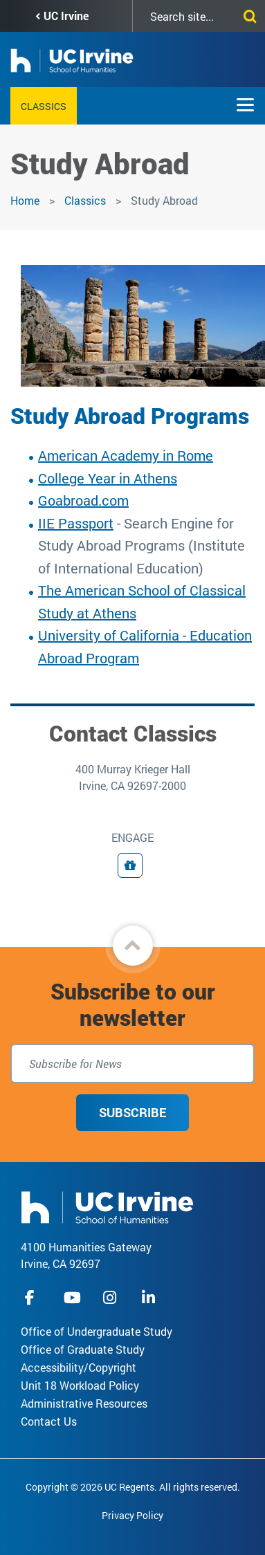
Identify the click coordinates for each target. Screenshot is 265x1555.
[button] (133, 946)
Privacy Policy (132, 1515)
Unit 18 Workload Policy (80, 1385)
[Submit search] (247, 14)
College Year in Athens (107, 478)
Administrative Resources (84, 1403)
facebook (33, 1297)
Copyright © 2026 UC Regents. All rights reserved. (133, 1486)
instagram (111, 1297)
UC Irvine (66, 15)
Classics (43, 106)
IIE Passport (75, 523)
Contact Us (49, 1421)
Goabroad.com (83, 500)
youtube (72, 1297)
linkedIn (150, 1297)
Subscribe (132, 1112)
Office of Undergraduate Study (96, 1331)
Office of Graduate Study (83, 1349)
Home (24, 200)
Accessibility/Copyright (78, 1367)
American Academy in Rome (125, 455)
